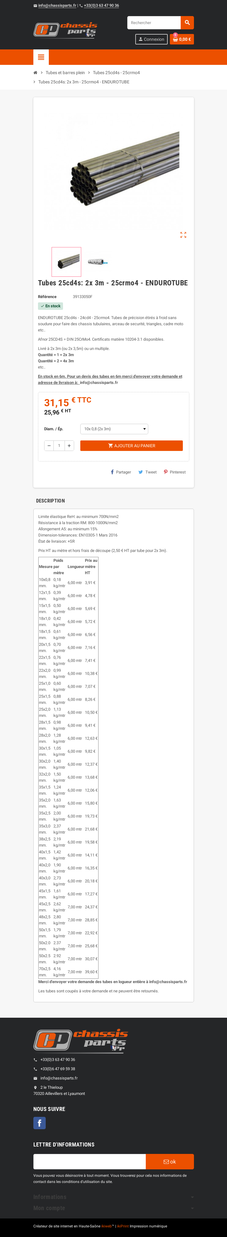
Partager (121, 471)
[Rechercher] (160, 22)
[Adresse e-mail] (89, 1161)
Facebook (39, 1123)
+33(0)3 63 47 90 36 (101, 5)
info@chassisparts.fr (57, 5)
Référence (47, 296)
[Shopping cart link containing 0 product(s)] (182, 39)
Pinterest (175, 471)
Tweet (147, 471)
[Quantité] (59, 446)
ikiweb (106, 1226)
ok (170, 1162)
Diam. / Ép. (53, 429)
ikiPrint (123, 1226)
